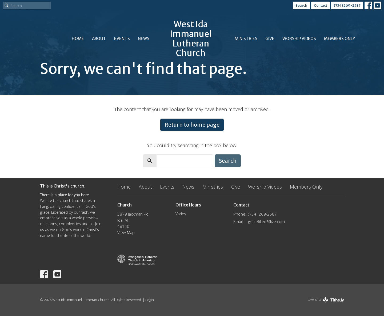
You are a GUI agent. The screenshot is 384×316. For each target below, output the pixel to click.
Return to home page (192, 124)
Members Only (339, 38)
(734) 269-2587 (347, 5)
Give (269, 38)
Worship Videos (299, 38)
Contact (320, 5)
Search (301, 5)
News (143, 38)
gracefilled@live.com (266, 221)
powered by (325, 300)
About (99, 38)
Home (78, 38)
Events (122, 38)
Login (149, 299)
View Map (126, 232)
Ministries (246, 38)
